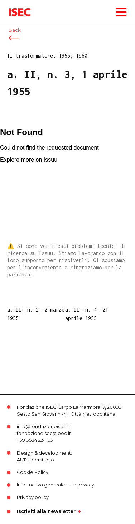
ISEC (14, 7)
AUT (21, 459)
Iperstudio (42, 459)
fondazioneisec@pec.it (44, 433)
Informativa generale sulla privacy (55, 485)
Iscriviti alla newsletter (46, 511)
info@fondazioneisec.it (43, 426)
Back (14, 30)
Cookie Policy (32, 472)
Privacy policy (33, 497)
